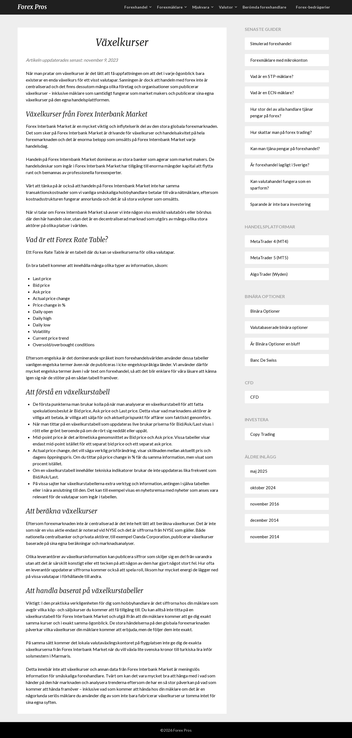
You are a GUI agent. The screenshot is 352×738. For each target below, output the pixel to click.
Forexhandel (135, 7)
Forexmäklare (170, 7)
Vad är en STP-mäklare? (271, 76)
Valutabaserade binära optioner (279, 327)
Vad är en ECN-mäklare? (272, 92)
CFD (254, 396)
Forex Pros (32, 7)
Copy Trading (262, 434)
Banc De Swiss (263, 360)
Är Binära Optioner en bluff (275, 343)
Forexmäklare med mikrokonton (278, 60)
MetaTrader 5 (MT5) (269, 257)
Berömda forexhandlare (264, 7)
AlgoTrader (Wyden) (269, 274)
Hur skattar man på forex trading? (281, 132)
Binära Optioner (265, 311)
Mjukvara (200, 7)
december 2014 (264, 520)
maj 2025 (258, 471)
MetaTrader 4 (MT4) (269, 241)
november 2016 (264, 503)
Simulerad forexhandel (270, 43)
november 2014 (264, 536)
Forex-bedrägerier (313, 7)
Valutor (226, 7)
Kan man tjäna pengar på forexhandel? (285, 148)
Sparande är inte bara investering (280, 204)
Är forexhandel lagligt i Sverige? (279, 164)
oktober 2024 (263, 487)
